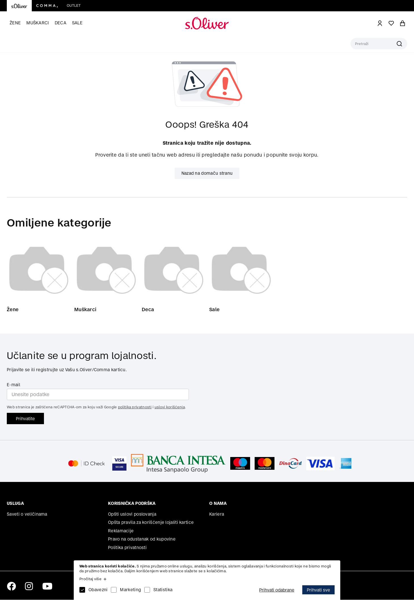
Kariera (216, 514)
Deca (60, 22)
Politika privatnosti (127, 547)
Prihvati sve (318, 590)
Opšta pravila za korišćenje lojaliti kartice (151, 522)
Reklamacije (121, 531)
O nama (218, 503)
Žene (15, 22)
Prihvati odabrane (276, 590)
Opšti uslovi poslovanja (132, 514)
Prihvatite (25, 418)
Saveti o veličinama (27, 514)
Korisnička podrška (131, 503)
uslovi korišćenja (170, 407)
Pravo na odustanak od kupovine (142, 539)
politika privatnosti (135, 407)
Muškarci (37, 22)
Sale (77, 22)
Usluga (15, 503)
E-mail (13, 385)
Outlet (74, 6)
